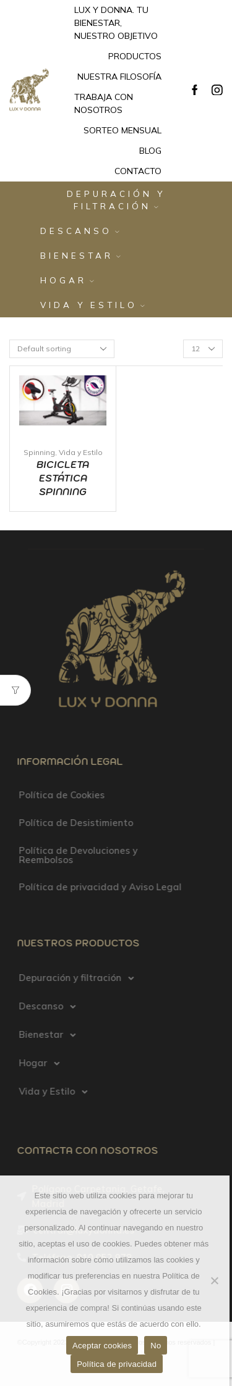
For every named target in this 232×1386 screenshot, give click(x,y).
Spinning (39, 452)
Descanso (79, 231)
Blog (150, 150)
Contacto (137, 171)
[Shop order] (61, 349)
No (155, 1345)
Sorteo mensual (122, 130)
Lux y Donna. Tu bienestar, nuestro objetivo (116, 22)
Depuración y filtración (116, 200)
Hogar (67, 280)
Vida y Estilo (92, 305)
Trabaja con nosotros (103, 103)
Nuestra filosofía (119, 76)
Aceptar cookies (102, 1345)
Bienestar (80, 256)
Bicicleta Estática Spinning (63, 478)
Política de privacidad (117, 1364)
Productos (134, 56)
